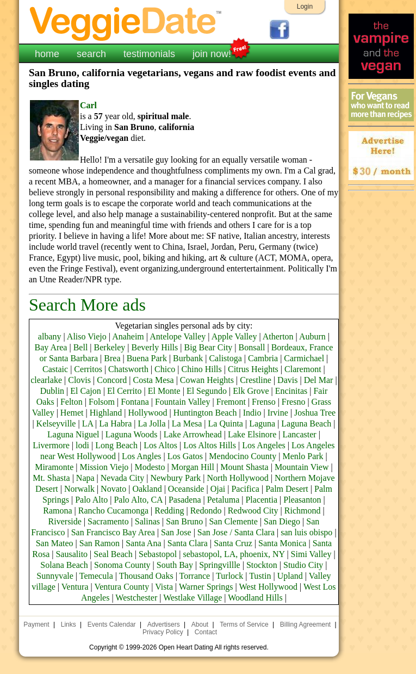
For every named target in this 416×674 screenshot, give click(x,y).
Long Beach (116, 445)
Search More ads (87, 304)
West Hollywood (268, 586)
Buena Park (147, 358)
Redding (169, 510)
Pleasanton (302, 499)
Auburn (312, 336)
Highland (106, 412)
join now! (212, 53)
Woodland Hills (255, 597)
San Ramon (99, 543)
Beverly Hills (155, 347)
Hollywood (147, 412)
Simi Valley (311, 554)
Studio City (303, 565)
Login (305, 6)
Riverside (65, 521)
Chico (164, 369)
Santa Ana (143, 543)
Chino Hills (202, 369)
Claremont (302, 369)
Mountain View (302, 467)
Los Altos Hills (209, 445)
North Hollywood (238, 478)
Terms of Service (244, 624)
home (47, 53)
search (91, 53)
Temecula (96, 575)
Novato (113, 488)
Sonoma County (122, 565)
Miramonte (54, 467)
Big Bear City (208, 347)
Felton (71, 401)
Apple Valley (234, 336)
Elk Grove (251, 390)
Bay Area (50, 347)
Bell (80, 347)
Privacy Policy (162, 632)
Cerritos (88, 369)
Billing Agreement (305, 624)
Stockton (261, 565)
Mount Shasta (244, 467)
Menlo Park (303, 456)
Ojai (218, 488)
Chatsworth (128, 369)
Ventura (75, 586)
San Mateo (54, 543)
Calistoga (225, 358)
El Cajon (85, 390)
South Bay (175, 565)
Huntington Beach (205, 412)
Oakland (147, 488)
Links (68, 624)
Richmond (302, 510)
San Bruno (184, 521)
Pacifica (245, 488)
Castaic (55, 369)
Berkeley (110, 347)
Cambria (263, 358)
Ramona (57, 510)
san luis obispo (306, 532)
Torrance (194, 575)
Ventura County (121, 586)
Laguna (262, 423)
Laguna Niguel (73, 434)
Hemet (72, 412)
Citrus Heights (253, 369)
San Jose (176, 532)
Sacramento (108, 521)
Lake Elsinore (252, 434)
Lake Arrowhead (193, 434)
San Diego (282, 521)
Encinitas (291, 390)
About (199, 624)
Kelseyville (56, 423)
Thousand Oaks (146, 575)
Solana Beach (64, 565)
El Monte (164, 390)
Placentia (261, 499)
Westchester (136, 597)
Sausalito (71, 554)
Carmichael (304, 358)
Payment (36, 624)
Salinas (147, 521)
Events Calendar (112, 624)
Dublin (52, 390)
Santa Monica (282, 543)
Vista (164, 586)
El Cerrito (124, 390)
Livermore (51, 445)
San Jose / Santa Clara (236, 532)
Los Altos (160, 445)
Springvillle (219, 565)
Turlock (229, 575)
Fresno (294, 401)
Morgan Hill (192, 467)
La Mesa (187, 423)
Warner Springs (206, 586)
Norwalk (79, 488)
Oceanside (186, 488)
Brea (112, 358)
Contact (206, 632)
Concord (112, 380)
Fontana (135, 401)
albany (49, 336)
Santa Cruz (233, 543)
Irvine (278, 412)
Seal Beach (113, 554)
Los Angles (141, 456)
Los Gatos (185, 456)
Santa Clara (187, 543)
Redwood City (253, 510)
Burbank (188, 358)
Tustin (260, 575)
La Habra (115, 423)
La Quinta (225, 423)
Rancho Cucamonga (113, 510)
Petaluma (223, 499)
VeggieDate (126, 23)
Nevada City (122, 478)
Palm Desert (286, 488)
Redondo (206, 510)
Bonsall (252, 347)
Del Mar (318, 380)
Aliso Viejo (87, 336)
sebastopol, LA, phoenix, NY (233, 554)
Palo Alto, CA (138, 499)
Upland (290, 575)
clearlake (46, 380)
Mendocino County (242, 456)
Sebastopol (158, 554)
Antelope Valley (178, 336)
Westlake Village (192, 597)
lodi (82, 445)
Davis (287, 380)
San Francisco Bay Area (113, 532)
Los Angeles (263, 445)
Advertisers (163, 624)
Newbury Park (175, 478)
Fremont (231, 401)
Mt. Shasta (51, 478)
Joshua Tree (315, 412)
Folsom (102, 401)
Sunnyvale (54, 575)
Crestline (255, 380)
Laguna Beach (306, 423)
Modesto (150, 467)
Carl (88, 105)
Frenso (264, 401)
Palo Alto (91, 499)
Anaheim (128, 336)
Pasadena (185, 499)
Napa (85, 478)
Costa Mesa (153, 380)
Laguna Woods (131, 434)
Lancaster (299, 434)
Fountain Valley (182, 401)
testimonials (149, 53)
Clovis (79, 380)
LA (87, 423)
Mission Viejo (103, 467)
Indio (252, 412)
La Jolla (151, 423)
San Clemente (233, 521)
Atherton (278, 336)
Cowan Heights (207, 380)
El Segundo (207, 390)
